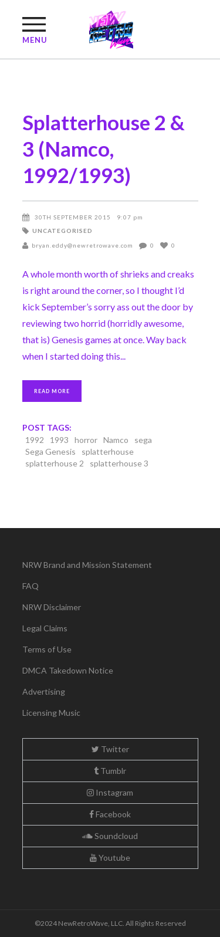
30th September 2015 (73, 217)
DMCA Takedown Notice (67, 670)
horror (86, 440)
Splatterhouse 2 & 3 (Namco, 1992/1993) (103, 148)
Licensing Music (51, 713)
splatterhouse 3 (119, 463)
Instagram (110, 792)
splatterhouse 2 (54, 463)
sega (143, 440)
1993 (59, 440)
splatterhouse (108, 451)
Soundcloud (110, 836)
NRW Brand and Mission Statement (87, 565)
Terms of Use (47, 649)
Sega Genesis (50, 451)
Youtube (110, 857)
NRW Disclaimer (51, 607)
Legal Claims (44, 628)
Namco (115, 440)
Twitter (110, 749)
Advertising (43, 691)
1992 (34, 440)
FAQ (30, 586)
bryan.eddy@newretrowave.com (82, 245)
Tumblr (110, 771)
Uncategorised (62, 230)
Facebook (110, 814)
